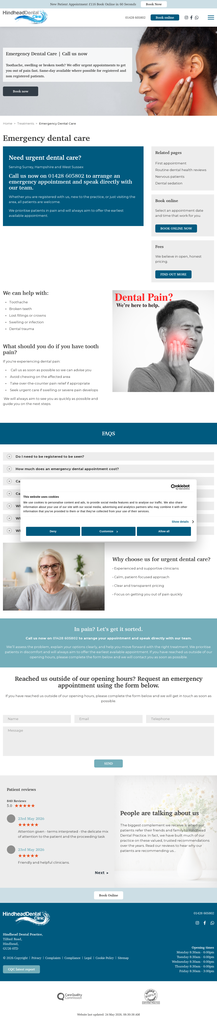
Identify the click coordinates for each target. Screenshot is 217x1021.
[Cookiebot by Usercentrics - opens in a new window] (172, 487)
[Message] (108, 741)
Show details (180, 521)
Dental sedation (169, 183)
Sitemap (123, 958)
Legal (88, 958)
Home (7, 123)
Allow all (164, 531)
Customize (108, 531)
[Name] (37, 719)
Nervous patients (169, 177)
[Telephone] (180, 719)
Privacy (36, 958)
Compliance (72, 958)
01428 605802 (66, 176)
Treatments (25, 123)
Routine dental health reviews (180, 170)
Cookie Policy (105, 958)
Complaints (53, 958)
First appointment (170, 163)
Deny (53, 531)
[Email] (108, 719)
